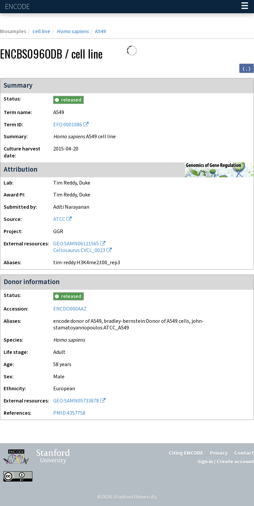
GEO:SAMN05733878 (76, 401)
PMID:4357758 (69, 413)
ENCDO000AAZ (70, 309)
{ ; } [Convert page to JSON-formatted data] (246, 68)
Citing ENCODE (186, 453)
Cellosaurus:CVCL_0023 (79, 250)
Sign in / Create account (225, 461)
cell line (41, 31)
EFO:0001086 (67, 124)
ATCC (59, 219)
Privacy (219, 453)
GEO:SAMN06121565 (76, 243)
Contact (244, 453)
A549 (100, 31)
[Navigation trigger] (245, 6)
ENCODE (18, 7)
